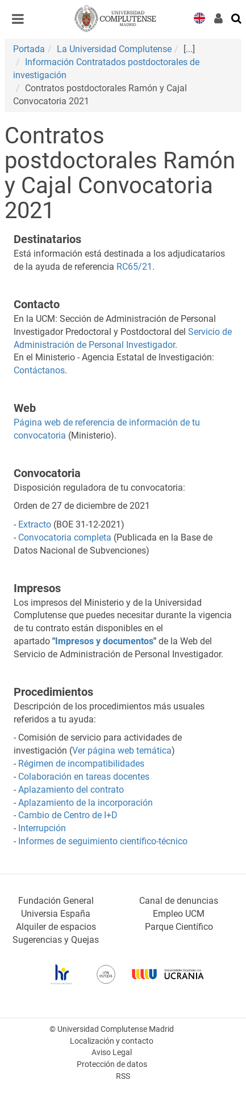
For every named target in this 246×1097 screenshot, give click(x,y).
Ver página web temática (122, 750)
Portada (29, 49)
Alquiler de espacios (56, 926)
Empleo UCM (179, 913)
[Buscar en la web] (237, 17)
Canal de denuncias (178, 900)
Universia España (55, 913)
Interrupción (42, 828)
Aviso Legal (111, 1052)
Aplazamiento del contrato (71, 789)
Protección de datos (112, 1064)
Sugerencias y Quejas (55, 939)
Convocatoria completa (64, 537)
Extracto (34, 524)
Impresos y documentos (104, 641)
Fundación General (56, 900)
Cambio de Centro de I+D (68, 815)
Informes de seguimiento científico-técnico (102, 841)
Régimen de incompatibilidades (81, 763)
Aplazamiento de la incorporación (85, 802)
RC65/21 (134, 266)
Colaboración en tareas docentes (83, 776)
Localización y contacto (111, 1041)
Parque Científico (179, 926)
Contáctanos (39, 370)
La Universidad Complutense (114, 49)
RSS (123, 1076)
